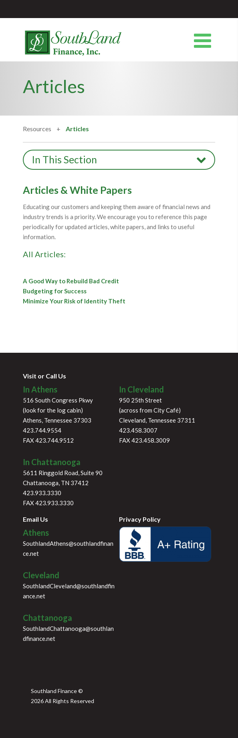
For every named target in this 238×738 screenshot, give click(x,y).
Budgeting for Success (55, 291)
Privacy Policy (140, 519)
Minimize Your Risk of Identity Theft (74, 301)
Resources (37, 128)
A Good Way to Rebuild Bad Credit (71, 281)
